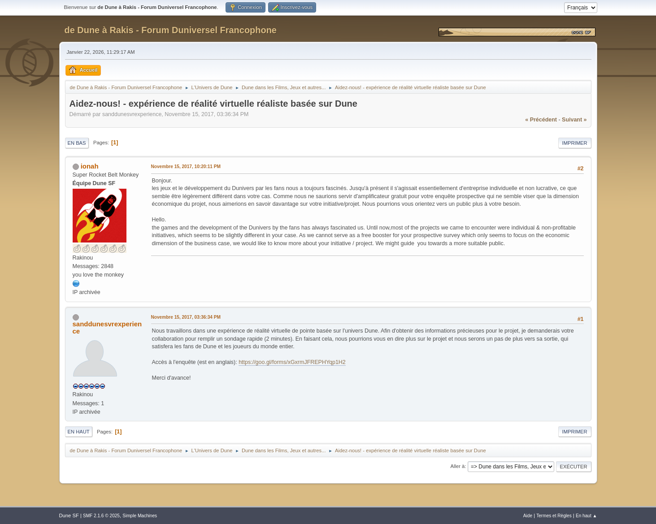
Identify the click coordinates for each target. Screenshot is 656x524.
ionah (90, 166)
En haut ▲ (586, 515)
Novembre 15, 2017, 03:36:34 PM (186, 317)
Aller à (458, 466)
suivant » (574, 120)
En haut (79, 431)
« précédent (541, 120)
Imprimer (574, 143)
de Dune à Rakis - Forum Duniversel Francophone (171, 30)
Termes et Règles (554, 515)
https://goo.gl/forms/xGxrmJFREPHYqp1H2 (292, 362)
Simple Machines (139, 515)
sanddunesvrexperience (107, 327)
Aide (527, 515)
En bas (77, 143)
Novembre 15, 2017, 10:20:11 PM (186, 166)
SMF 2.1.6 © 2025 (101, 515)
